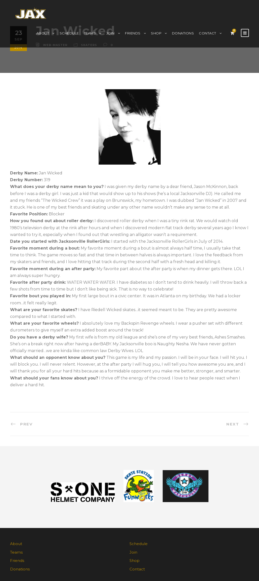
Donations (183, 33)
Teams (90, 33)
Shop (156, 33)
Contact (207, 33)
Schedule (69, 33)
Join (110, 33)
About (42, 33)
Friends (133, 33)
